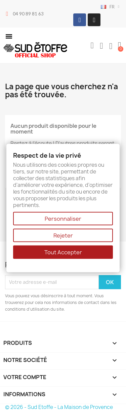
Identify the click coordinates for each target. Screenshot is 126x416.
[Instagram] (94, 19)
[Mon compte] (101, 46)
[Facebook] (79, 19)
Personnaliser (63, 218)
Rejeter (63, 235)
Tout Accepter (63, 252)
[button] (8, 36)
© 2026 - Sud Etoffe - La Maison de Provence (59, 407)
